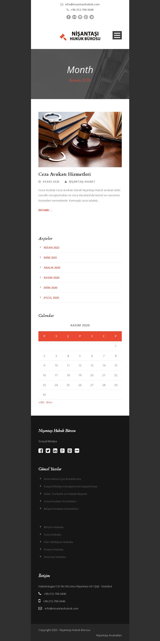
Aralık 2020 (52, 267)
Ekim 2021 (50, 257)
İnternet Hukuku (55, 557)
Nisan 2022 (51, 247)
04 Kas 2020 (51, 181)
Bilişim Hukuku (54, 527)
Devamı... (45, 210)
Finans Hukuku (53, 549)
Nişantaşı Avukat (82, 181)
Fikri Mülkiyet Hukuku (58, 542)
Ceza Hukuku (52, 534)
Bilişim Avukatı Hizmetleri (61, 509)
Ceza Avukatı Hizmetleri (64, 174)
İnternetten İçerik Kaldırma (62, 479)
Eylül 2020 (51, 298)
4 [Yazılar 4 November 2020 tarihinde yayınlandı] (68, 356)
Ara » (49, 402)
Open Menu (117, 35)
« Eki (41, 402)
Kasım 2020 (51, 277)
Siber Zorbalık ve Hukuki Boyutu (65, 494)
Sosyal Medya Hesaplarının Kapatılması (70, 486)
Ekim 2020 (50, 288)
